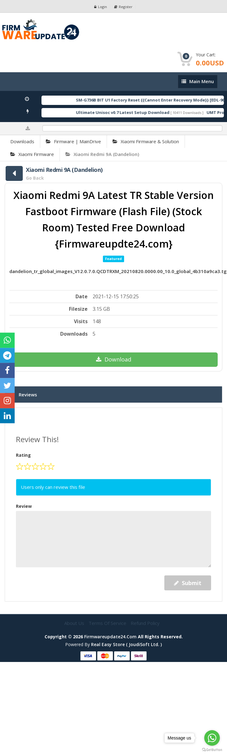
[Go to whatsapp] (212, 738)
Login (100, 6)
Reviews (28, 394)
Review (24, 506)
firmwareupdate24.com (110, 637)
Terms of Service (108, 623)
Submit (187, 583)
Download (113, 359)
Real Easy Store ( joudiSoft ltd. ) (126, 644)
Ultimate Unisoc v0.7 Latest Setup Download (129, 112)
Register (123, 6)
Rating (23, 455)
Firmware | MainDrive (73, 141)
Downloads (22, 141)
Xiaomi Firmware (32, 154)
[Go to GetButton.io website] (212, 750)
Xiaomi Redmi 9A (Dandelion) (102, 154)
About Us (74, 623)
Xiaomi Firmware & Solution (146, 141)
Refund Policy (145, 623)
